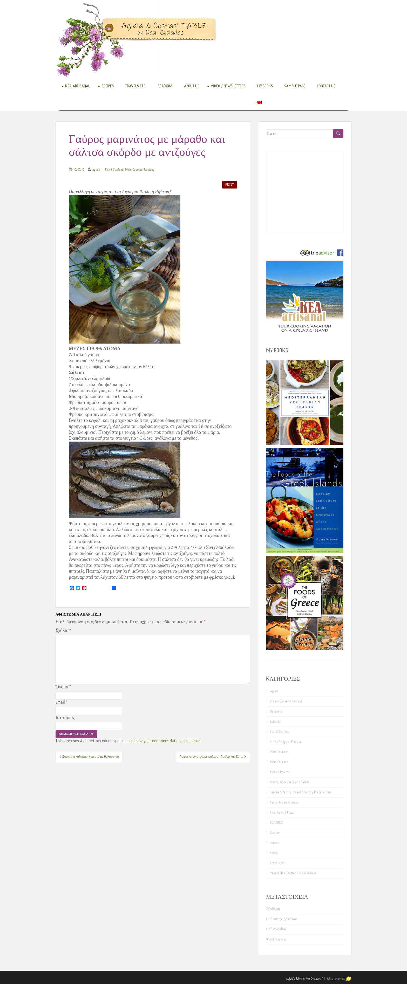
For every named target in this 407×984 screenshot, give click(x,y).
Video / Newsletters (228, 86)
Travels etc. (135, 86)
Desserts (276, 711)
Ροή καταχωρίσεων (281, 919)
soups (274, 853)
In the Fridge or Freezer (285, 742)
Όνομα (63, 687)
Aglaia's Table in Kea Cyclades (303, 978)
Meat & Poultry (280, 772)
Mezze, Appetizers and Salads (289, 782)
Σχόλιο (63, 630)
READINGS (165, 86)
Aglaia (274, 691)
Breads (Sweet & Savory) (286, 701)
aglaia (96, 169)
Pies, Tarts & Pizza (282, 812)
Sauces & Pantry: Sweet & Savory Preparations (300, 792)
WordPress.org (276, 939)
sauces (274, 843)
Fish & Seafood (114, 169)
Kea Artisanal (77, 86)
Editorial (275, 721)
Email (61, 702)
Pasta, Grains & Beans (284, 802)
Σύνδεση (273, 909)
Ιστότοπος (65, 717)
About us (191, 86)
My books (265, 86)
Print (229, 184)
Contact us (326, 86)
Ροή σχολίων (276, 929)
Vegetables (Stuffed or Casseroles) (293, 873)
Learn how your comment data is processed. (163, 741)
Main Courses (134, 169)
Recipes (107, 86)
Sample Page (295, 86)
